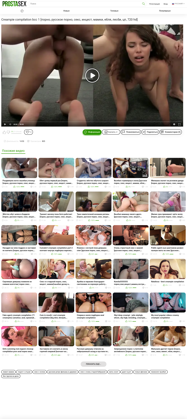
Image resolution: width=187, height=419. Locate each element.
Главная (22, 10)
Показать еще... (93, 364)
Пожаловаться (133, 132)
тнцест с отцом (24, 372)
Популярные (165, 11)
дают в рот (126, 372)
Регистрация (154, 4)
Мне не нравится (8, 132)
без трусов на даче (11, 376)
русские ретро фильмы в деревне (63, 372)
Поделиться (152, 132)
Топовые (114, 11)
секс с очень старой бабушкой (92, 372)
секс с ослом (39, 372)
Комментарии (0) (173, 132)
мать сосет (113, 372)
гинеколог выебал (158, 372)
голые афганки (141, 372)
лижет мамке (8, 372)
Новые (66, 11)
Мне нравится (4, 132)
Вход (166, 4)
